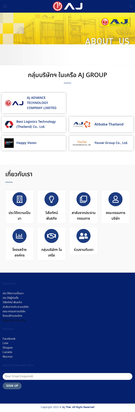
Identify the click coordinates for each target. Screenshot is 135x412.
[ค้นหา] (130, 6)
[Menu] (5, 6)
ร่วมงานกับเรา (83, 249)
